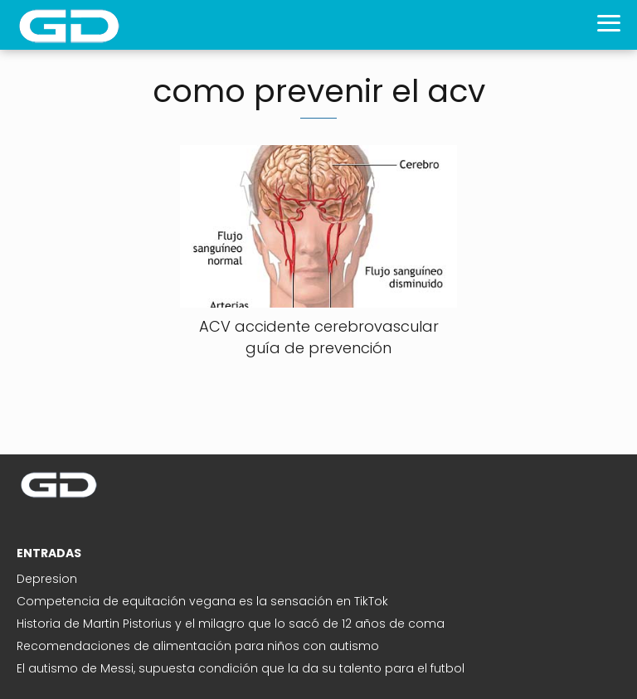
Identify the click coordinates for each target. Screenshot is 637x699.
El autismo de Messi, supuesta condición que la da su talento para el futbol (240, 668)
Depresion (47, 578)
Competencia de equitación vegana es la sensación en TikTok (202, 601)
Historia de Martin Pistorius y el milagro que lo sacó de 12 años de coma (231, 623)
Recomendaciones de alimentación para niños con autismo (198, 646)
